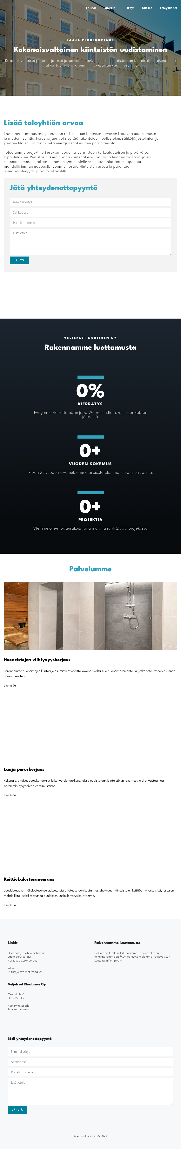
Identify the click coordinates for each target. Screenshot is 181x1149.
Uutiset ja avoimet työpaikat (25, 972)
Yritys (130, 8)
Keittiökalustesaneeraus (22, 960)
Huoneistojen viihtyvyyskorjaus (26, 953)
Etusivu (91, 8)
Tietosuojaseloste (18, 1009)
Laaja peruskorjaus (19, 956)
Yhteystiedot (168, 8)
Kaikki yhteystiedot (19, 1005)
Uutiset (147, 8)
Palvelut (113, 8)
